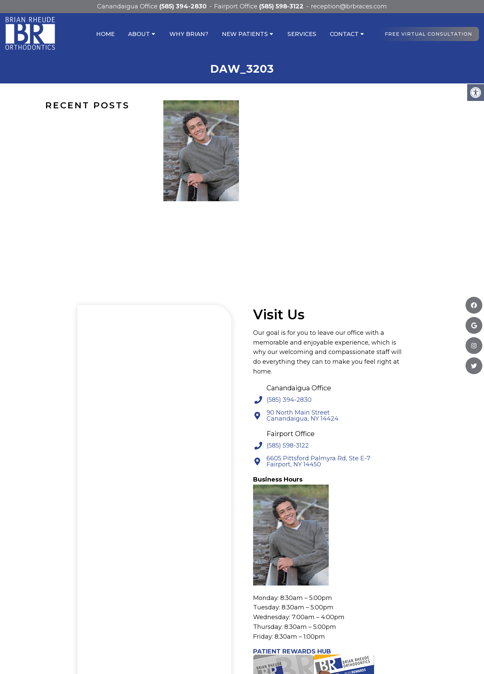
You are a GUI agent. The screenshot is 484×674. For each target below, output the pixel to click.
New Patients (245, 34)
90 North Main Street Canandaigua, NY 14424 (302, 416)
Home (105, 34)
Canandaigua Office (128, 6)
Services (301, 34)
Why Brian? (188, 34)
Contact (344, 34)
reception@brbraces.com (349, 6)
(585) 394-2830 (183, 6)
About (139, 34)
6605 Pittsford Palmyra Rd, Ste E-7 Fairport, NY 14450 (318, 461)
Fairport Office (236, 6)
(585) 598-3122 (281, 6)
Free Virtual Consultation (428, 34)
